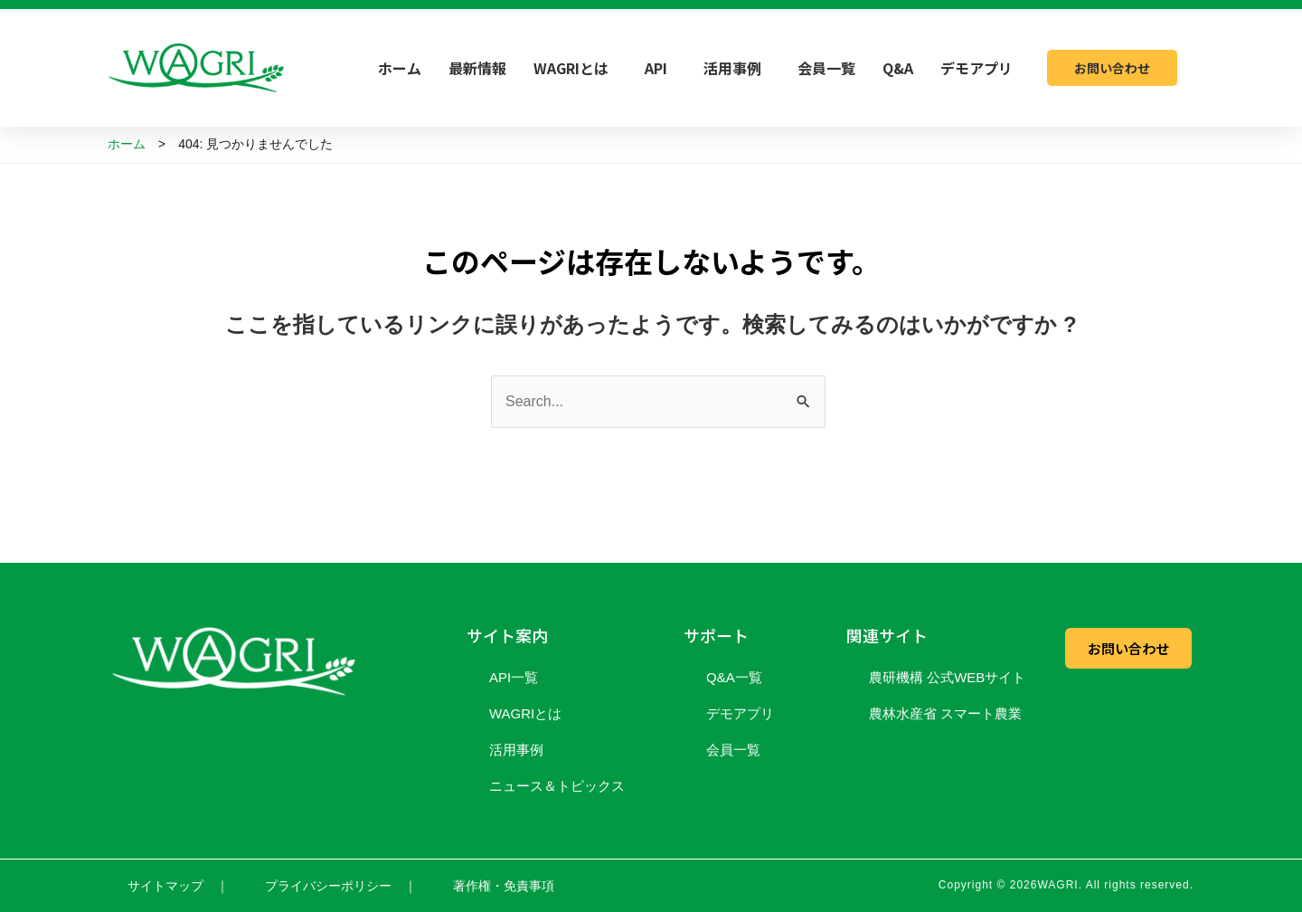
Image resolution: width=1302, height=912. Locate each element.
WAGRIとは (575, 68)
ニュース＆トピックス (557, 785)
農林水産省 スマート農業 (945, 713)
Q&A (897, 68)
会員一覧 (826, 68)
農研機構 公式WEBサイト (947, 677)
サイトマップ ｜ (178, 886)
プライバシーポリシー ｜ (341, 886)
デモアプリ (976, 68)
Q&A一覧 (734, 677)
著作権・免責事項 (503, 886)
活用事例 (736, 68)
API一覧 (513, 677)
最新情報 (477, 68)
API (660, 68)
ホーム (399, 68)
